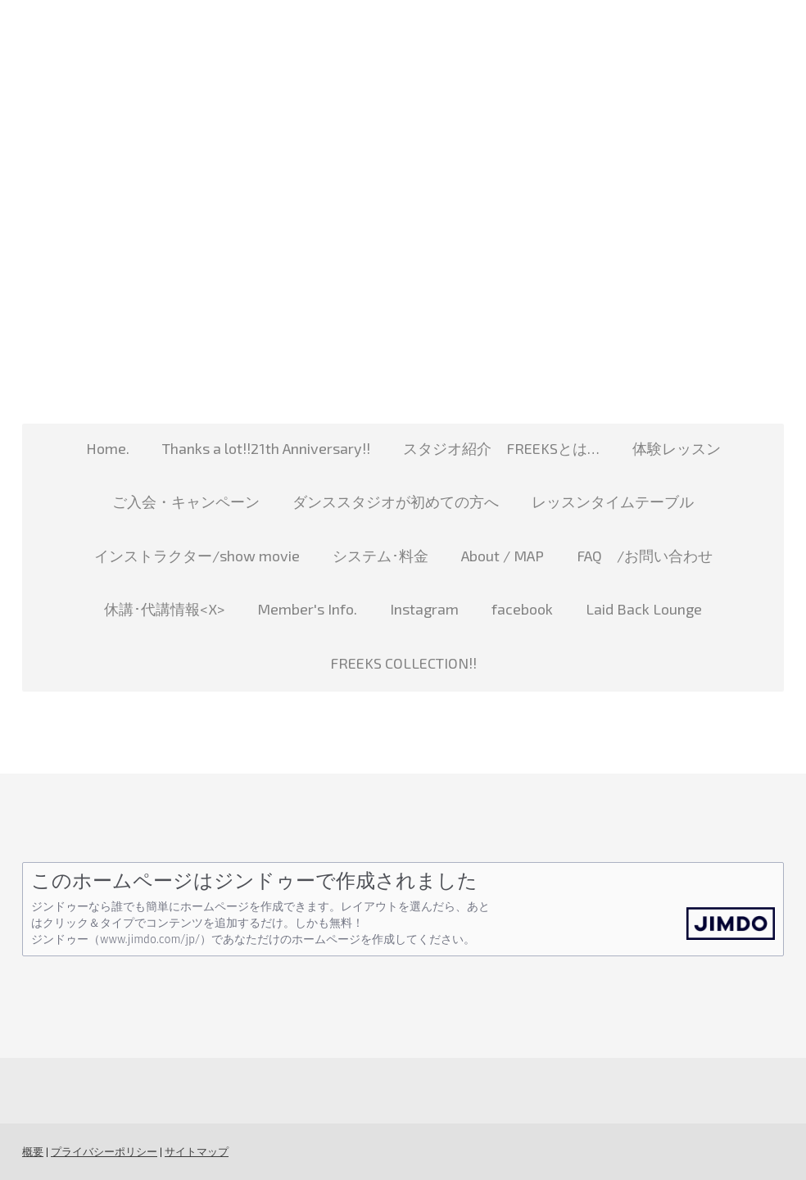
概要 (32, 1151)
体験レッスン (676, 448)
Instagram (424, 609)
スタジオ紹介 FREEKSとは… (501, 448)
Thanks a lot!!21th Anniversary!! (266, 448)
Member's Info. (307, 609)
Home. (107, 448)
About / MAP (502, 556)
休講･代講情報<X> (164, 609)
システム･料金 (380, 556)
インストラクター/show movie (197, 556)
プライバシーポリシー (104, 1151)
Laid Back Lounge (644, 609)
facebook (522, 609)
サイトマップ (197, 1151)
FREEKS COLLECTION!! (403, 663)
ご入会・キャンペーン (186, 501)
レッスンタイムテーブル (613, 501)
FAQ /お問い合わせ (645, 556)
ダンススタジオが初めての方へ (395, 501)
